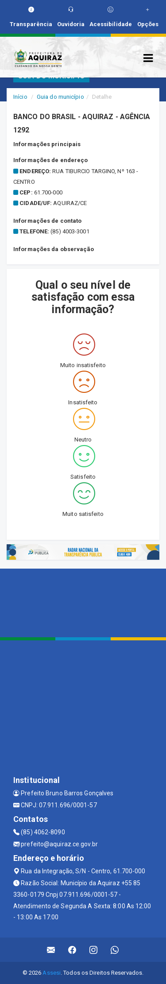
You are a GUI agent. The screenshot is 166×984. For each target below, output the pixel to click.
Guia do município (60, 96)
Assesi (51, 972)
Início (20, 96)
